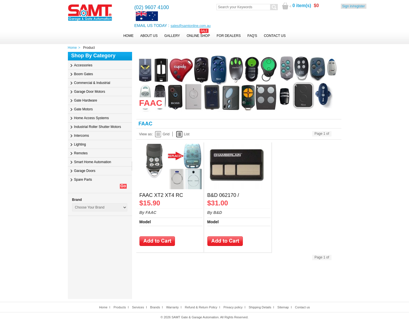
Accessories (83, 65)
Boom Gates (83, 74)
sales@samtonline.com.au (191, 26)
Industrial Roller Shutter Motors (97, 127)
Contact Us (275, 36)
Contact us (302, 307)
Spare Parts (83, 180)
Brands (155, 307)
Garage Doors (84, 171)
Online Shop (198, 36)
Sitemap (283, 307)
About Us (149, 36)
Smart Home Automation (92, 162)
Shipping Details (260, 307)
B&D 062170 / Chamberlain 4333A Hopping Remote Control (235, 195)
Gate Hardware (85, 100)
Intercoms (81, 136)
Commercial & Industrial (92, 83)
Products (120, 307)
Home (128, 36)
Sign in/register (353, 6)
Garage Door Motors (89, 92)
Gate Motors (83, 109)
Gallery (172, 36)
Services (138, 307)
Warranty (172, 307)
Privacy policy (233, 307)
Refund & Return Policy (201, 307)
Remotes (81, 153)
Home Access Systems (91, 118)
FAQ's (252, 36)
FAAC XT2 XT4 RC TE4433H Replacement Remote (166, 195)
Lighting (80, 144)
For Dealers (229, 36)
